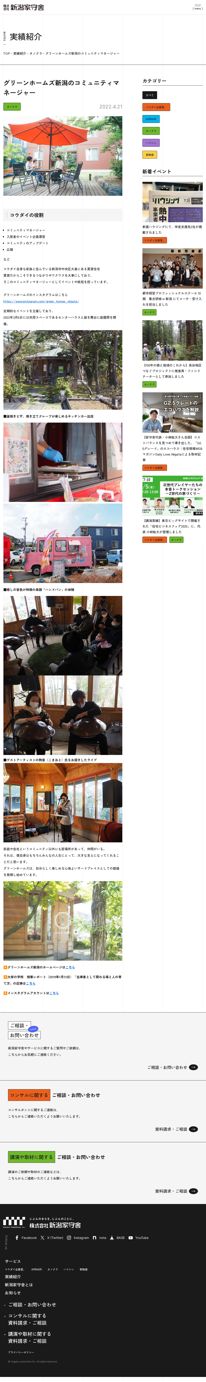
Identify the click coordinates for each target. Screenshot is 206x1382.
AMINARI (151, 119)
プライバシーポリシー (21, 1357)
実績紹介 (13, 1282)
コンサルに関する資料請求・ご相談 (27, 1324)
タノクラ (12, 107)
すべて (150, 95)
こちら (70, 967)
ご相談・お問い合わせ (32, 1309)
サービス (13, 1266)
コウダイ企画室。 (156, 107)
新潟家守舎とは (19, 1290)
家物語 (150, 155)
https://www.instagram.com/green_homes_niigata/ (41, 301)
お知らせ (13, 1298)
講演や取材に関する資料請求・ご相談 (30, 1342)
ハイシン (151, 143)
